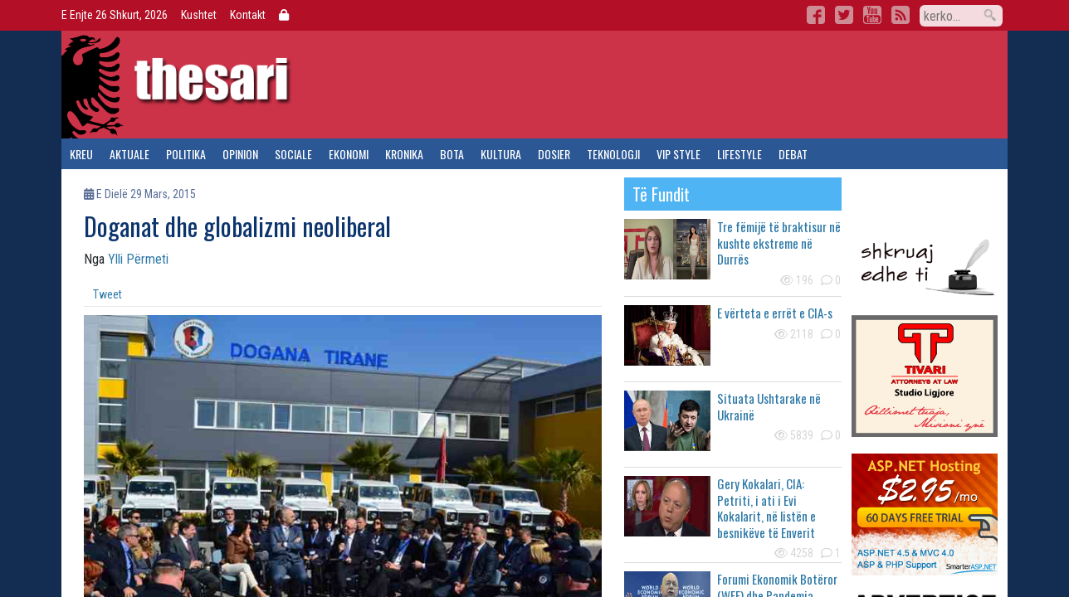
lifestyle (739, 154)
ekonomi (349, 154)
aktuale (129, 154)
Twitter (844, 15)
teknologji (613, 154)
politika (186, 154)
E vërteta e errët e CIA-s (774, 312)
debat (793, 154)
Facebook (816, 15)
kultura (501, 154)
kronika (404, 154)
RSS (900, 15)
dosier (554, 154)
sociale (293, 154)
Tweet (107, 294)
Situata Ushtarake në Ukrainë (769, 406)
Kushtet (199, 15)
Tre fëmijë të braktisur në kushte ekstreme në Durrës (779, 242)
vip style (678, 154)
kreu (81, 154)
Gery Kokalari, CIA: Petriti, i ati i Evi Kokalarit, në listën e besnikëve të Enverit (766, 507)
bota (452, 154)
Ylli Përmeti (138, 259)
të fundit (661, 194)
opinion (240, 154)
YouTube (872, 15)
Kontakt (248, 15)
